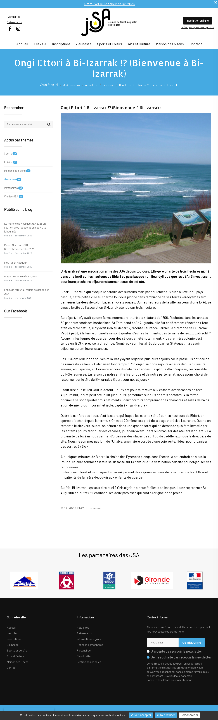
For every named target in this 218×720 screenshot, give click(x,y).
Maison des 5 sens (170, 44)
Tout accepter (141, 715)
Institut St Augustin (18, 264)
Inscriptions (61, 44)
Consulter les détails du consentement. (170, 680)
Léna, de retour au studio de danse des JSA (26, 293)
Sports (10, 153)
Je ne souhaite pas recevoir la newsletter (181, 657)
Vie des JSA (13, 196)
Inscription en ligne (197, 20)
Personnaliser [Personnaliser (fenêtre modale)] (189, 715)
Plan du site (84, 656)
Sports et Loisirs (109, 44)
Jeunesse (83, 44)
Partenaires (13, 188)
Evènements (84, 633)
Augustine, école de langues (20, 278)
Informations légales (89, 639)
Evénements (14, 22)
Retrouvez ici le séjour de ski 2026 (109, 4)
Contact (195, 44)
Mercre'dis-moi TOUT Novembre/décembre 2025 (19, 248)
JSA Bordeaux (71, 85)
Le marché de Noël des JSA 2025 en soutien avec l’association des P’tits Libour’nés (25, 229)
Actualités (14, 16)
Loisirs (10, 162)
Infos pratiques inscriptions (197, 27)
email (188, 675)
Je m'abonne (191, 642)
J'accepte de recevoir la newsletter (176, 651)
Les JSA (40, 44)
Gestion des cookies (89, 661)
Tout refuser (166, 715)
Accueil (22, 44)
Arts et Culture (139, 44)
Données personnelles (90, 644)
